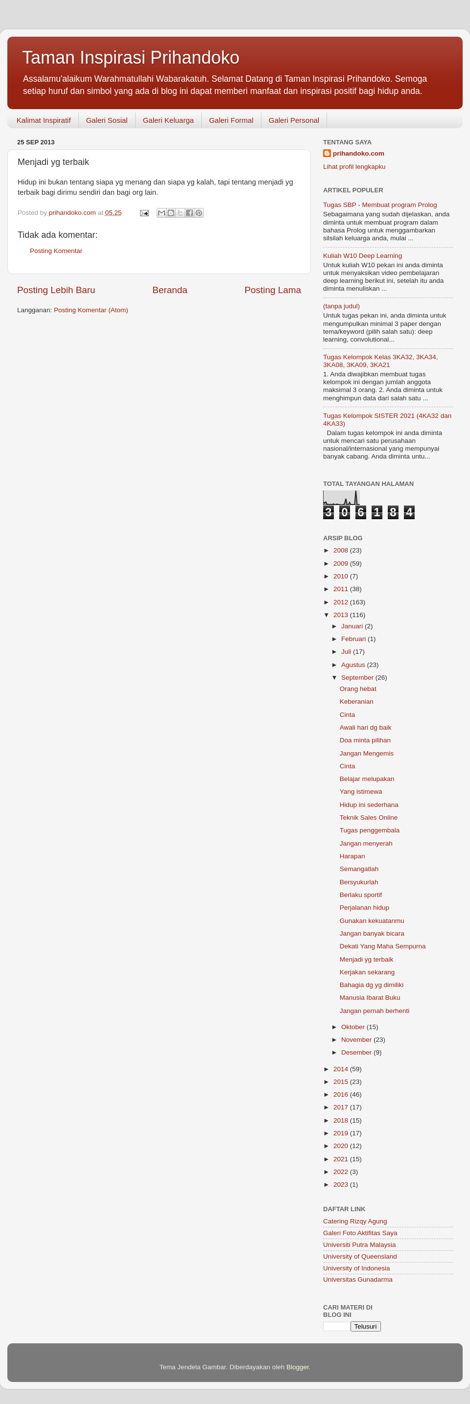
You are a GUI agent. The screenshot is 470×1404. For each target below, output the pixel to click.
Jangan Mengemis (367, 753)
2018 (341, 1120)
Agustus (354, 664)
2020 (341, 1146)
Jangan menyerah (366, 843)
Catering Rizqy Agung (355, 1221)
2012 (341, 602)
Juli (347, 651)
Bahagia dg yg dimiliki (372, 985)
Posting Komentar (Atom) (91, 310)
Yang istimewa (361, 791)
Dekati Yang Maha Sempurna (383, 946)
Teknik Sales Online (369, 817)
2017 (341, 1107)
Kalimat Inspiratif (44, 120)
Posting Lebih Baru (56, 290)
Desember (357, 1052)
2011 (341, 589)
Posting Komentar (56, 250)
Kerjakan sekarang (367, 972)
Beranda (169, 290)
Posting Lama (272, 290)
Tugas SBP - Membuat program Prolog (380, 204)
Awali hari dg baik (366, 727)
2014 (341, 1069)
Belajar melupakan (367, 779)
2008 (341, 550)
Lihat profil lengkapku (354, 166)
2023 (341, 1184)
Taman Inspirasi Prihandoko (130, 57)
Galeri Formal (231, 120)
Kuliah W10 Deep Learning (362, 255)
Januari (353, 626)
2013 (341, 615)
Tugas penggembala (370, 830)
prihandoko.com (358, 153)
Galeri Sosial (107, 120)
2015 (341, 1081)
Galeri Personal (294, 120)
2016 (341, 1094)
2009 (341, 563)
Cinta (347, 714)
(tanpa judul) (341, 306)
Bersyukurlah (359, 882)
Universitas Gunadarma (358, 1279)
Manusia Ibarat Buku (370, 997)
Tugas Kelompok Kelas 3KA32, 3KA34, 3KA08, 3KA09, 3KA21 (380, 360)
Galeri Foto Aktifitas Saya (360, 1233)
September (358, 677)
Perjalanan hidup (364, 907)
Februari (354, 639)
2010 (341, 576)
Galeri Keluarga (168, 120)
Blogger (297, 1367)
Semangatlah (359, 869)
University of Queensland (360, 1256)
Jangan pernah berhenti (375, 1010)
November (357, 1039)
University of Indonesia (356, 1268)
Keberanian (357, 701)
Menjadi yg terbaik (367, 959)
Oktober (354, 1027)
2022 (341, 1171)
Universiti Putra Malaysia (359, 1244)
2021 (341, 1159)
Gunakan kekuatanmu (372, 920)
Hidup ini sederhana (369, 804)
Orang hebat (358, 688)
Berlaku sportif (361, 894)
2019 (341, 1133)
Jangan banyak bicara (372, 933)
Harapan (352, 856)
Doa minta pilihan (365, 740)
